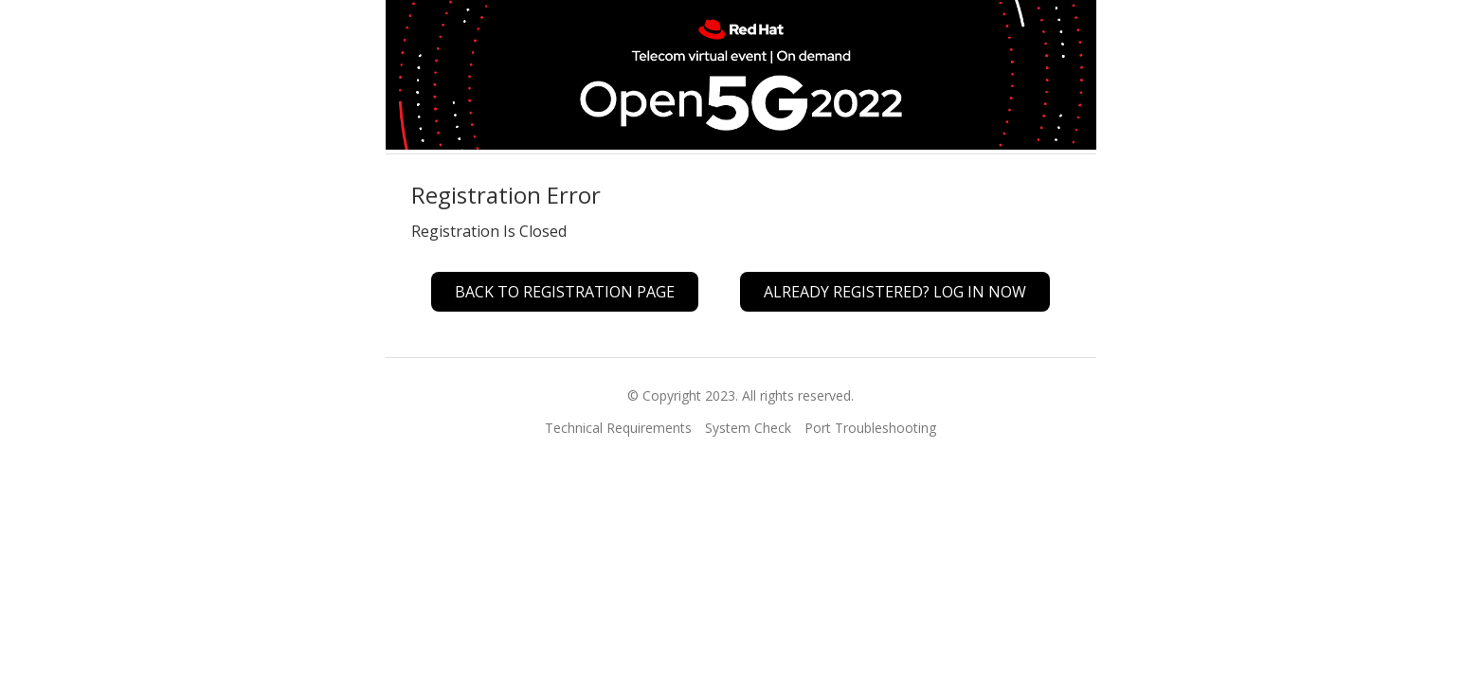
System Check (748, 428)
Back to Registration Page (565, 291)
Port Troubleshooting (870, 428)
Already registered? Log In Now (895, 291)
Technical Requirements (618, 428)
